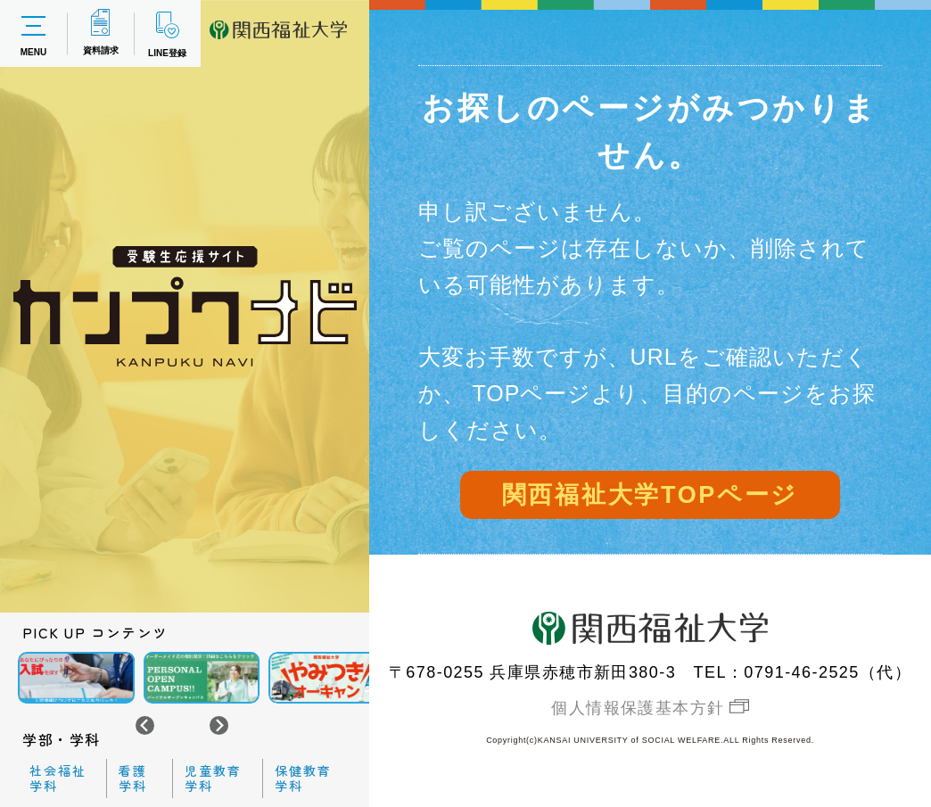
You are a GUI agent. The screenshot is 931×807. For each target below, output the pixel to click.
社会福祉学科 (58, 778)
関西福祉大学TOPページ (650, 495)
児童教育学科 (213, 778)
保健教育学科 (303, 778)
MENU (33, 34)
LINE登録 (167, 33)
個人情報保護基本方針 (637, 708)
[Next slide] (219, 725)
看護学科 (133, 778)
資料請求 (101, 32)
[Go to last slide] (145, 725)
